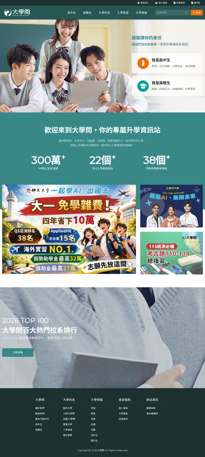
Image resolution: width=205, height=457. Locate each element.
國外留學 (67, 435)
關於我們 (39, 408)
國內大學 (67, 408)
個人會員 (123, 408)
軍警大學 (67, 424)
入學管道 (123, 12)
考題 (93, 419)
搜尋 (197, 12)
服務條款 (150, 408)
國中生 (195, 2)
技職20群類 (69, 419)
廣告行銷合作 (42, 419)
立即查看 (18, 352)
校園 (93, 424)
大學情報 (141, 12)
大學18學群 (69, 413)
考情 (93, 408)
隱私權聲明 (152, 413)
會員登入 (143, 2)
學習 (93, 413)
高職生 (87, 12)
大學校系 (104, 12)
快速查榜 (179, 2)
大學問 (101, 450)
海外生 (94, 435)
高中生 (71, 12)
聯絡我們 (39, 413)
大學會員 (123, 413)
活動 (93, 429)
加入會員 (161, 2)
